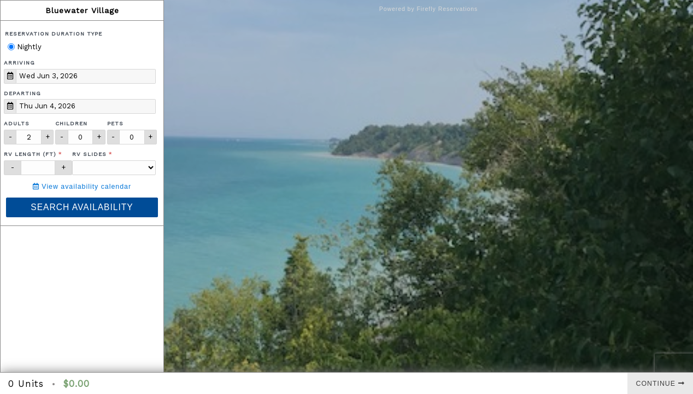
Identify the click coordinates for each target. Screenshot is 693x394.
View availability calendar (82, 186)
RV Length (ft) (30, 154)
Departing (22, 93)
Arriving (19, 63)
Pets (115, 123)
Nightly (25, 47)
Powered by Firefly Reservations (428, 9)
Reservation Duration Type (53, 34)
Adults (17, 123)
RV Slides (89, 154)
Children (71, 123)
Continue (660, 383)
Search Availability (82, 207)
